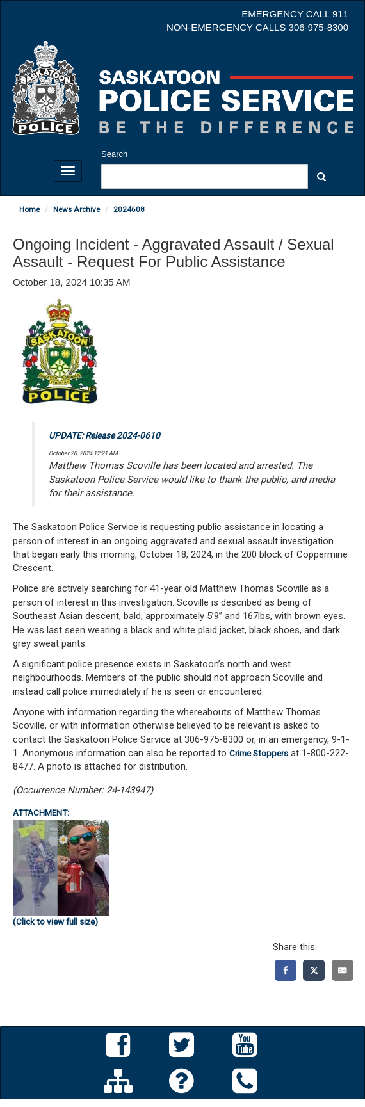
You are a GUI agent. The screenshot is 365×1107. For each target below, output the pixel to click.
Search (114, 154)
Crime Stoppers (258, 753)
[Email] (342, 970)
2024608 (129, 209)
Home (29, 209)
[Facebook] (285, 970)
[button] (321, 176)
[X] (314, 970)
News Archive (76, 209)
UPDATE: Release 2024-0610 (104, 435)
